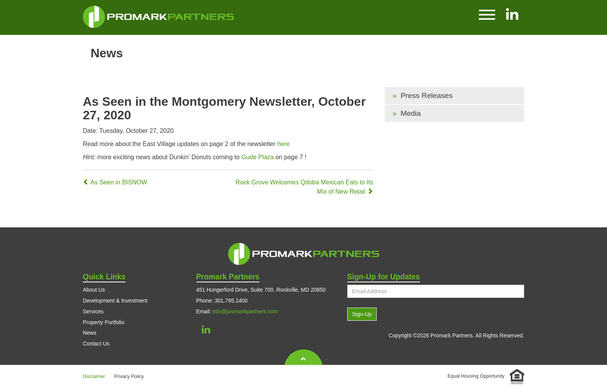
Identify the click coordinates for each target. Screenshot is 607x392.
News (89, 333)
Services (93, 311)
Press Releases (427, 95)
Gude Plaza (257, 157)
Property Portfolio (103, 322)
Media (411, 113)
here (283, 144)
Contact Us (96, 343)
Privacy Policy (129, 376)
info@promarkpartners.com (245, 311)
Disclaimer (94, 376)
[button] (487, 14)
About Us (94, 290)
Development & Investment (115, 300)
